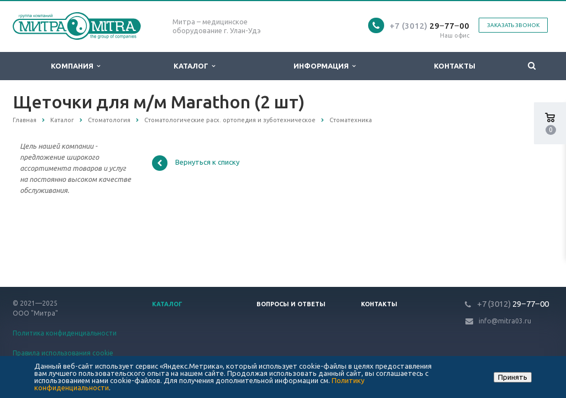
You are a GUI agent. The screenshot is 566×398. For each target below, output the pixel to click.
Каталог (194, 66)
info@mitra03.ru (505, 320)
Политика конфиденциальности (65, 333)
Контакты (454, 66)
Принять (512, 377)
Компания (75, 66)
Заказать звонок (513, 25)
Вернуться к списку (195, 163)
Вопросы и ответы (291, 304)
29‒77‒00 (429, 25)
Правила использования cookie (63, 353)
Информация (324, 66)
